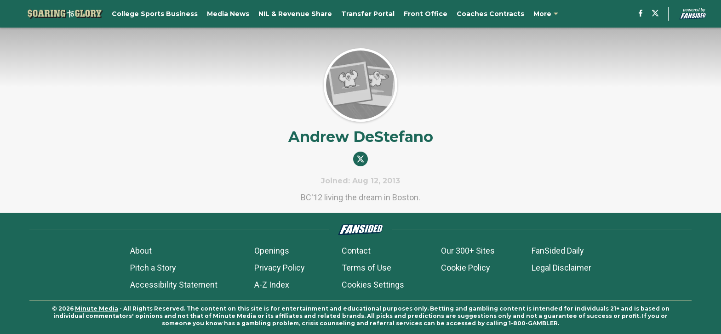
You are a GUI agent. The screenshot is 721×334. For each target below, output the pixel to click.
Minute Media (96, 308)
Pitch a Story (153, 267)
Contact (356, 250)
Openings (271, 250)
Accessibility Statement (173, 284)
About (141, 250)
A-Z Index (271, 284)
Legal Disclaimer (561, 267)
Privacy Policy (279, 267)
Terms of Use (366, 267)
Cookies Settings (373, 284)
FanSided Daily (558, 250)
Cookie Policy (465, 267)
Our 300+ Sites (468, 250)
